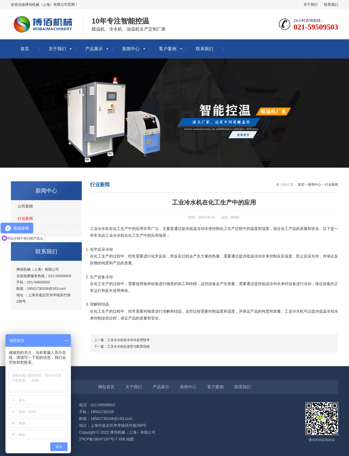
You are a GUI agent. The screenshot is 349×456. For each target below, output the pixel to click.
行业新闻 (25, 218)
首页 (24, 48)
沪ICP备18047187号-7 (98, 439)
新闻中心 (131, 48)
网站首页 (106, 386)
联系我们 (331, 4)
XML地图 (126, 439)
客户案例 (167, 48)
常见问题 (25, 231)
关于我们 (310, 4)
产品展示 (94, 48)
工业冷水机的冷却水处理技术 (128, 340)
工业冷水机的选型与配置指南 (128, 346)
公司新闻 (25, 206)
